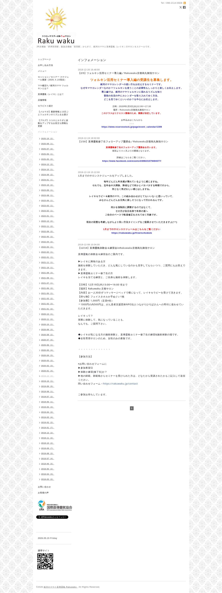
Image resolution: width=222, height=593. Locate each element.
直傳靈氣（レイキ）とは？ (51, 94)
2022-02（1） (47, 252)
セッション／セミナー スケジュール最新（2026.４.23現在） (53, 78)
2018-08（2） (47, 453)
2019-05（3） (47, 407)
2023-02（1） (47, 211)
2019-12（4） (47, 376)
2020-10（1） (47, 324)
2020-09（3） (47, 330)
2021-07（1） (47, 283)
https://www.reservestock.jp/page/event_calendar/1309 (132, 127)
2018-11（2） (47, 438)
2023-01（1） (47, 216)
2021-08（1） (47, 278)
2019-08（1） (47, 392)
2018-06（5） (47, 464)
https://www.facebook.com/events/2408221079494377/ (131, 161)
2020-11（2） (47, 319)
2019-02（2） (47, 422)
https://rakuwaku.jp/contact (120, 383)
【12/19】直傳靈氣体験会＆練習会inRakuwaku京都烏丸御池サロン (116, 248)
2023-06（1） (47, 200)
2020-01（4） (47, 371)
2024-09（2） (47, 175)
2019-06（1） (47, 402)
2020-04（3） (47, 355)
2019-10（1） (47, 381)
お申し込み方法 (45, 65)
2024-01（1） (47, 180)
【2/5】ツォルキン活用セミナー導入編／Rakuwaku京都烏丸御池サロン (119, 73)
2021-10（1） (47, 268)
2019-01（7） (47, 428)
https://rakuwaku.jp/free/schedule (131, 233)
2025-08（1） (47, 144)
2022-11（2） (47, 226)
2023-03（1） (47, 206)
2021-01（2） (47, 309)
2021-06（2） (47, 288)
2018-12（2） (47, 433)
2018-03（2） (47, 479)
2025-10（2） (47, 139)
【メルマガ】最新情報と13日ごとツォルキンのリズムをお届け (53, 113)
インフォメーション (47, 132)
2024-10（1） (47, 170)
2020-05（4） (47, 350)
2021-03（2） (47, 299)
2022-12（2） (47, 221)
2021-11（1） (47, 262)
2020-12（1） (47, 314)
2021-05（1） (47, 293)
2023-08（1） (47, 195)
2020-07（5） (47, 340)
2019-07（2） (47, 397)
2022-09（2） (47, 231)
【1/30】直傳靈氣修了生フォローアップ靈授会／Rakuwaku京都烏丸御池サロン (123, 141)
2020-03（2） (47, 361)
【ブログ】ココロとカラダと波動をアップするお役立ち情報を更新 (53, 123)
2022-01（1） (47, 257)
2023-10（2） (47, 185)
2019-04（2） (47, 412)
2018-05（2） (47, 469)
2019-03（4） (47, 417)
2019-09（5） (47, 386)
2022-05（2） (47, 237)
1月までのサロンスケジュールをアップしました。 (106, 175)
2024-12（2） (47, 164)
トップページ (44, 59)
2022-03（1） (47, 247)
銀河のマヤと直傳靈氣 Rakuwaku (60, 587)
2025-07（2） (47, 149)
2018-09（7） (47, 448)
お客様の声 (43, 493)
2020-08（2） (47, 335)
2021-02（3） (47, 304)
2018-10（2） (47, 443)
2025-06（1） (47, 154)
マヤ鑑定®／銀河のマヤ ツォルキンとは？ (53, 87)
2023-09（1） (47, 190)
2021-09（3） (47, 273)
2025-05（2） (47, 159)
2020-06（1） (47, 345)
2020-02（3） (47, 366)
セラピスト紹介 (45, 106)
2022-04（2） (47, 242)
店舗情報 (42, 100)
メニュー (42, 71)
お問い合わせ (44, 487)
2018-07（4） (47, 459)
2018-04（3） (47, 474)
